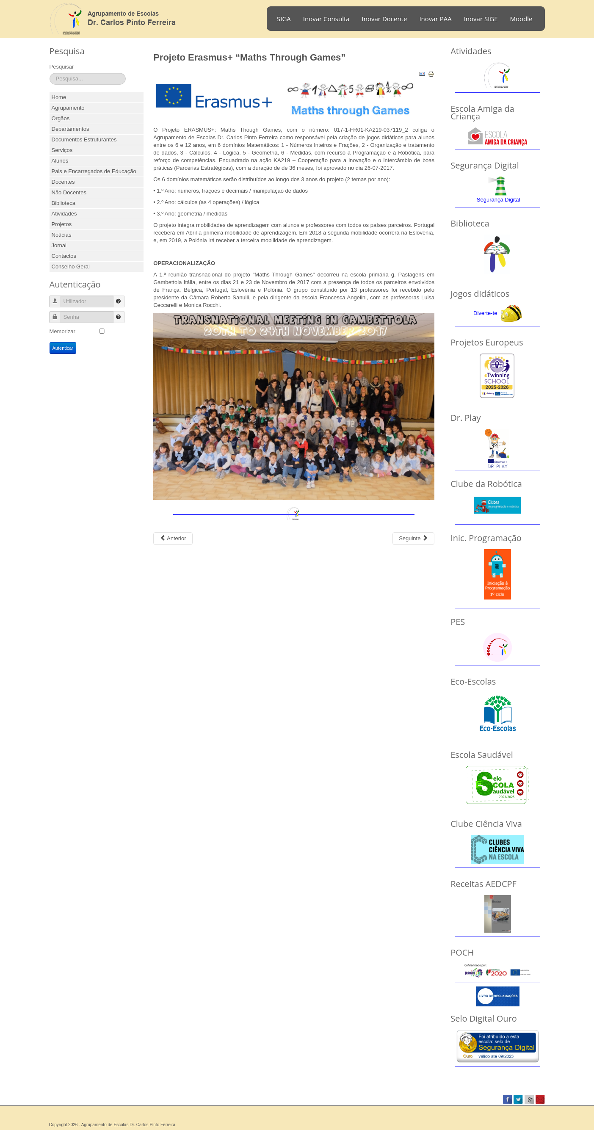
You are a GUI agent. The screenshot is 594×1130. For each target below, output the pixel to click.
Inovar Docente (384, 18)
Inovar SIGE (481, 18)
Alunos (60, 160)
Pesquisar (62, 67)
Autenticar (63, 348)
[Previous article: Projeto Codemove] (172, 538)
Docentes (63, 182)
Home (59, 97)
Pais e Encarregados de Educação (94, 171)
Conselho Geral (71, 266)
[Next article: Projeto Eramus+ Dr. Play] (413, 538)
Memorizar (62, 331)
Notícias (62, 235)
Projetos (62, 224)
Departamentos (70, 129)
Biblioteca (63, 203)
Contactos (64, 256)
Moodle (521, 18)
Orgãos (61, 118)
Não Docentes (69, 192)
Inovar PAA (435, 18)
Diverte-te (485, 313)
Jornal (59, 245)
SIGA (284, 18)
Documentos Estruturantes (84, 139)
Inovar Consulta (326, 18)
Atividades (64, 213)
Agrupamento (68, 108)
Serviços (62, 150)
